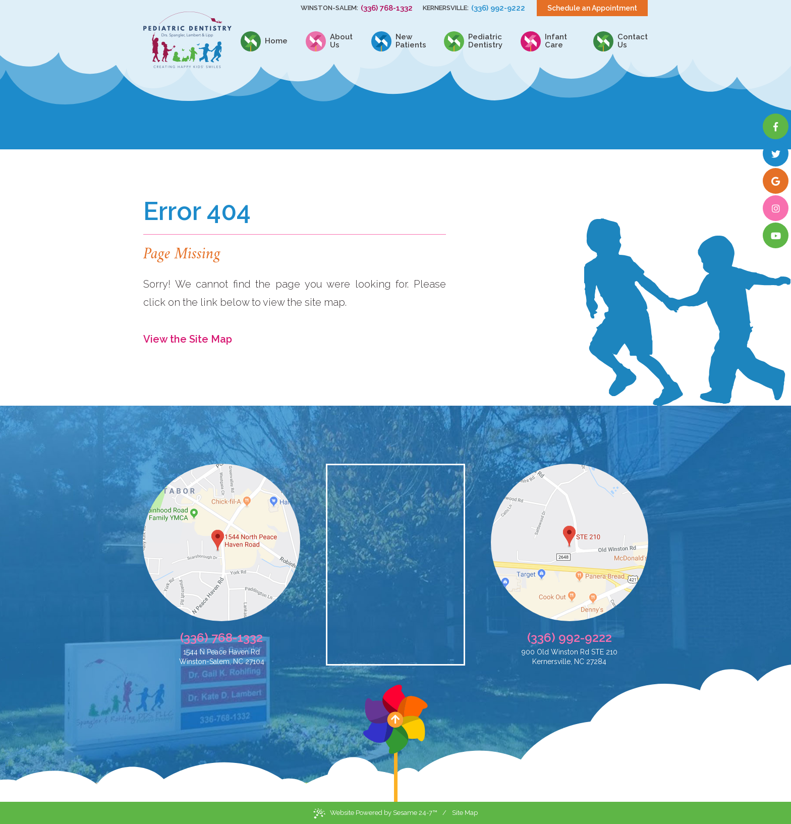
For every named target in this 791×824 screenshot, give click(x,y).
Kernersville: (446, 8)
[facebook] (775, 126)
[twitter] (775, 154)
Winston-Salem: (329, 8)
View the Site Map (187, 339)
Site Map (465, 812)
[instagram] (775, 208)
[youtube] (775, 235)
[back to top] (395, 743)
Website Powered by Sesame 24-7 (375, 813)
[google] (775, 181)
